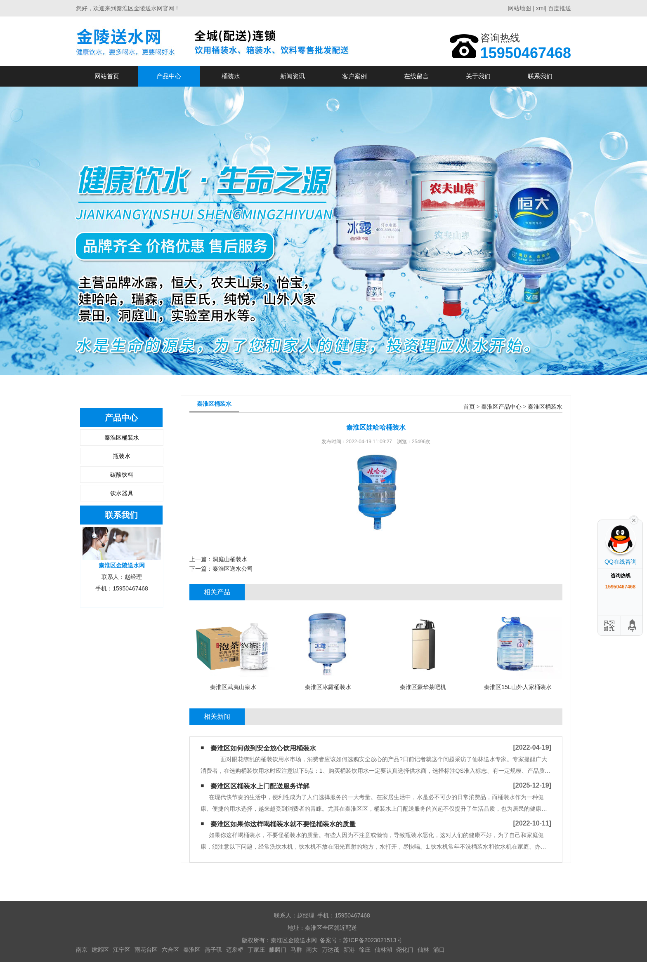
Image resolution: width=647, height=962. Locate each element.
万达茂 (330, 949)
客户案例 (354, 76)
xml (540, 8)
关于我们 (478, 76)
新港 (349, 949)
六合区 (170, 949)
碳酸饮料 (121, 474)
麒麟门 (277, 949)
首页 (469, 407)
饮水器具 (121, 493)
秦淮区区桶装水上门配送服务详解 (259, 786)
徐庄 (365, 949)
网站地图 (519, 8)
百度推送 (559, 8)
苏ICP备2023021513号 (372, 940)
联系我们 (540, 76)
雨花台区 (146, 949)
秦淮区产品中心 (501, 407)
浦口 (439, 949)
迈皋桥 (234, 949)
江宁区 (121, 949)
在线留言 (416, 76)
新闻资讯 (292, 76)
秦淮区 (192, 949)
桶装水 (231, 76)
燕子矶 (213, 949)
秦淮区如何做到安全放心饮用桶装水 (263, 748)
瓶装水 (121, 456)
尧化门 (404, 949)
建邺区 (100, 949)
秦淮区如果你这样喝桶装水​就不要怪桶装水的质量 (283, 824)
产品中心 (168, 76)
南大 (312, 949)
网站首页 (106, 76)
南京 (81, 949)
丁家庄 (256, 949)
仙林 (423, 949)
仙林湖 (383, 949)
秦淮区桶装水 (121, 437)
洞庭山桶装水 (230, 559)
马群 (296, 949)
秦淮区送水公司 (233, 568)
